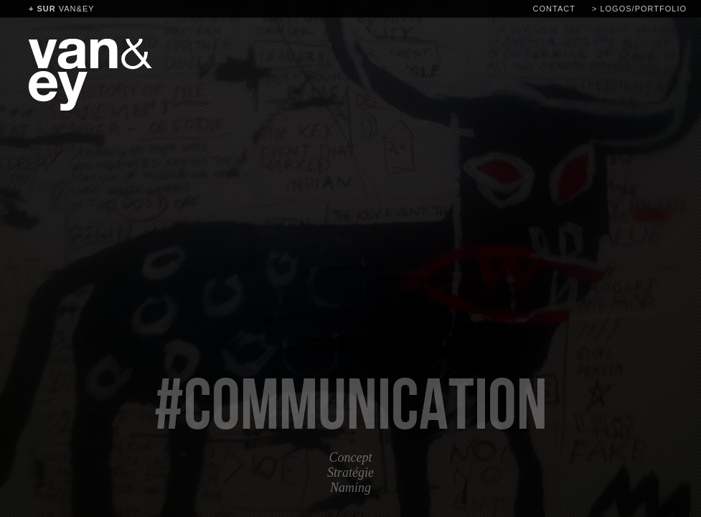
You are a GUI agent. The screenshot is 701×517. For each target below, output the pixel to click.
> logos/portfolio (639, 8)
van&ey (62, 8)
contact (554, 8)
